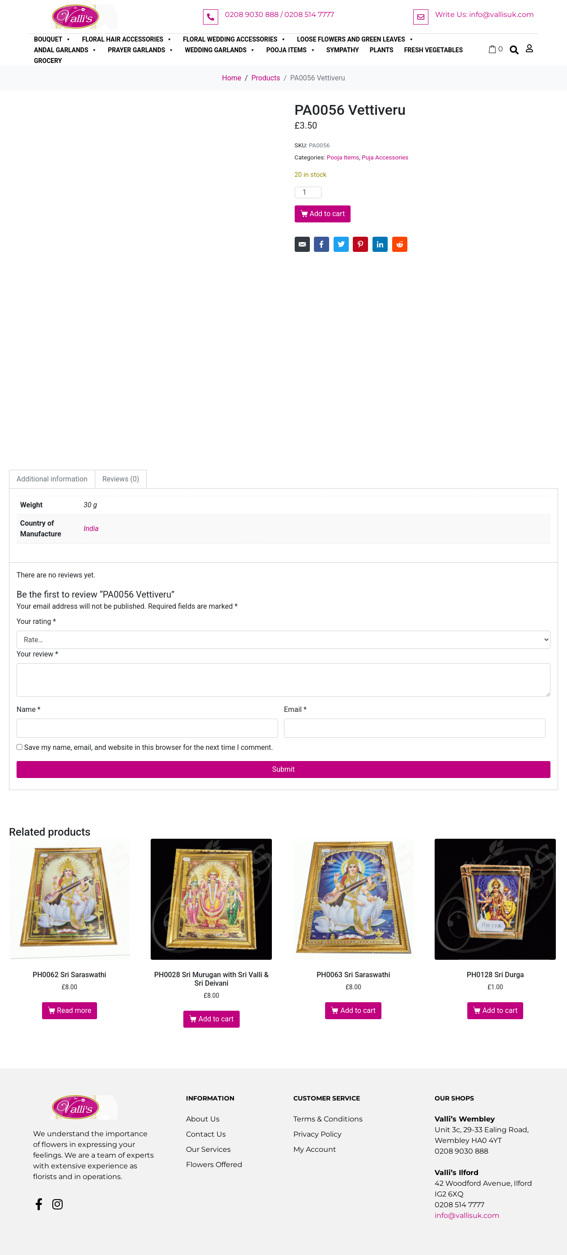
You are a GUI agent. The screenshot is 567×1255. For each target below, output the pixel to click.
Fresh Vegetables (433, 50)
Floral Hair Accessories (127, 39)
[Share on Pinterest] (360, 244)
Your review (37, 654)
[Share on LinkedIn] (380, 244)
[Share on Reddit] (399, 244)
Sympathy (342, 50)
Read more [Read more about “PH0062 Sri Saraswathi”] (74, 1010)
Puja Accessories (385, 157)
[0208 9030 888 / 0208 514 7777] (210, 17)
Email (295, 709)
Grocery (48, 60)
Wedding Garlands (220, 50)
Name (29, 709)
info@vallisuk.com (467, 1215)
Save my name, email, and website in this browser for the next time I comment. (148, 747)
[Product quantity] (308, 192)
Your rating (36, 621)
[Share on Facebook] (321, 244)
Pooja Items (290, 50)
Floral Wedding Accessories (234, 39)
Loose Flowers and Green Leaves (355, 39)
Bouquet (52, 39)
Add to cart (327, 213)
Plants (382, 50)
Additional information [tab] (52, 479)
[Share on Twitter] (341, 244)
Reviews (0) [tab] (121, 479)
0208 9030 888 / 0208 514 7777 (279, 14)
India (91, 528)
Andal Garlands (65, 50)
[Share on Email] (302, 244)
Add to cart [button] (216, 1019)
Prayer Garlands (141, 50)
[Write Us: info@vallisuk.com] (420, 17)
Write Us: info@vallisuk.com (484, 14)
